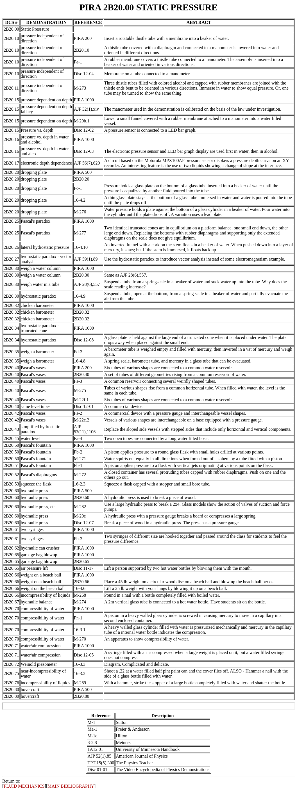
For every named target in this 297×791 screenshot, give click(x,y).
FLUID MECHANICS (24, 786)
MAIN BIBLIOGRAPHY (70, 786)
